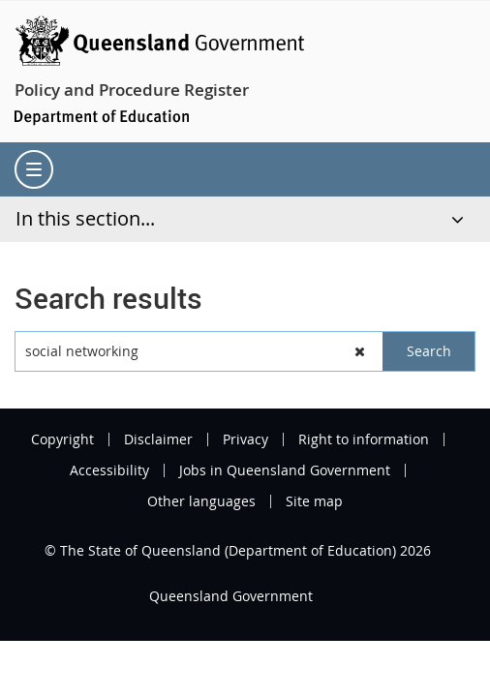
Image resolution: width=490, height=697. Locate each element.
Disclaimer (158, 439)
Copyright (62, 439)
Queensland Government (231, 596)
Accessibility (109, 470)
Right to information (363, 439)
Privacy (245, 439)
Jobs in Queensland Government (284, 470)
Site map (314, 501)
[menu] (34, 169)
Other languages (201, 501)
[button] (360, 351)
